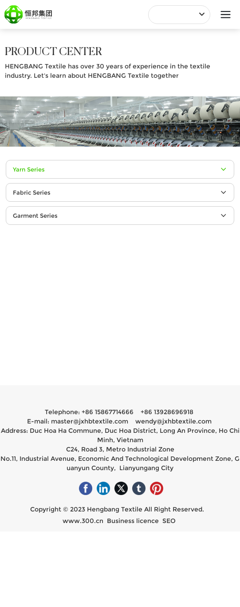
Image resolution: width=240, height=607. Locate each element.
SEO (169, 521)
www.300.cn (83, 521)
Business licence (133, 521)
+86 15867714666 (108, 412)
